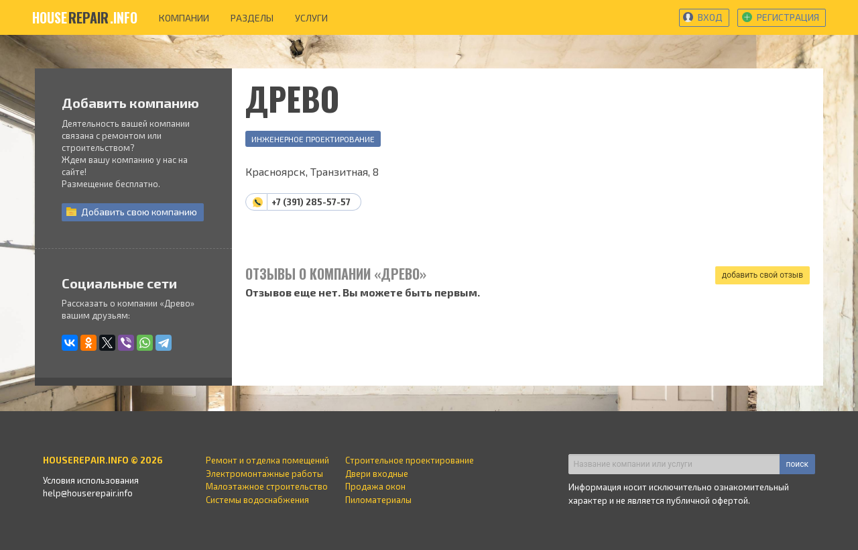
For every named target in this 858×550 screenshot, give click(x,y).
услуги (311, 17)
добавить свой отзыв (762, 275)
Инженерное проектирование (313, 139)
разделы (252, 17)
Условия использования (91, 480)
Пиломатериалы (378, 499)
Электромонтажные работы (264, 473)
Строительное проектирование (409, 460)
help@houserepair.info (88, 493)
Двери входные (376, 473)
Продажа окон (375, 486)
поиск (797, 464)
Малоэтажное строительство (267, 486)
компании (184, 17)
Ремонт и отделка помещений (267, 460)
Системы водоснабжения (257, 499)
